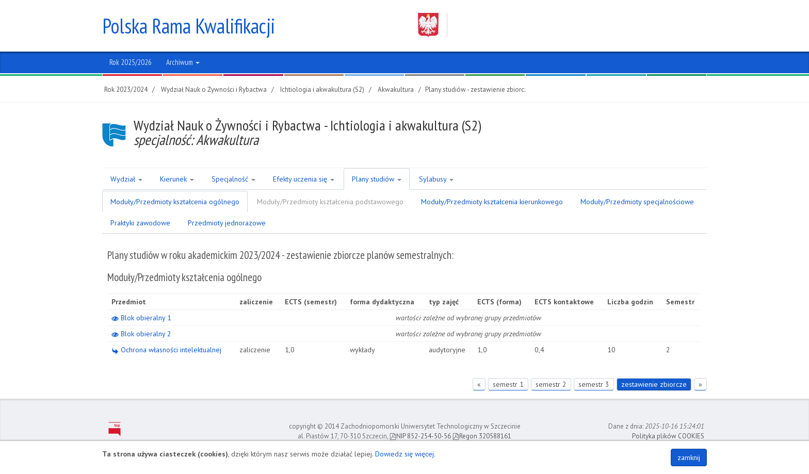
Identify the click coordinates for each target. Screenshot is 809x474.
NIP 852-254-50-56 (420, 436)
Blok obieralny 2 (141, 333)
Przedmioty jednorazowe (227, 222)
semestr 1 (508, 384)
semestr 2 (551, 384)
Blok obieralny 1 (141, 317)
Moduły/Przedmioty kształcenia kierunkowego (492, 201)
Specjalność (233, 179)
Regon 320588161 (481, 436)
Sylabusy (436, 179)
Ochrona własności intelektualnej (166, 349)
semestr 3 (593, 384)
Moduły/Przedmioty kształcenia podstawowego (330, 201)
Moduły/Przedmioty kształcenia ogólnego (174, 201)
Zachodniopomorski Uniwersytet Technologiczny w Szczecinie (552, 25)
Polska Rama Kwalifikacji (188, 26)
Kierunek (177, 179)
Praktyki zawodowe (140, 222)
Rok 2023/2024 (126, 89)
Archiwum (183, 62)
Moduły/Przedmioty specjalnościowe (637, 201)
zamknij (688, 457)
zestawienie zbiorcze (654, 384)
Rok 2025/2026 (130, 62)
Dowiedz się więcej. (405, 454)
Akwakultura (396, 89)
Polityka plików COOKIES (668, 436)
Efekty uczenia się (303, 179)
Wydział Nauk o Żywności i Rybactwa (214, 89)
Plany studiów (376, 179)
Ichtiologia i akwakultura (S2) (322, 89)
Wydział (126, 179)
